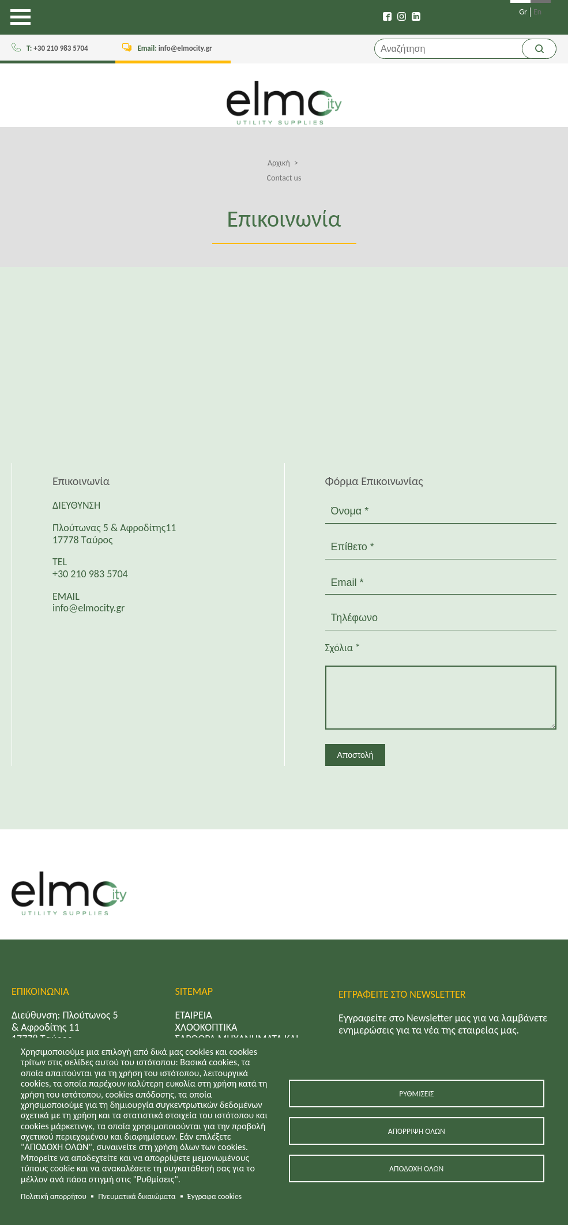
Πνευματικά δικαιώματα (136, 1196)
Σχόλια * (342, 648)
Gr (523, 12)
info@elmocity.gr (174, 48)
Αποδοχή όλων (416, 1169)
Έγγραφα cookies (214, 1196)
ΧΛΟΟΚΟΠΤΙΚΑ (206, 1027)
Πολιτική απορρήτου (53, 1196)
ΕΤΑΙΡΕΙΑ (193, 1015)
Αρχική (279, 163)
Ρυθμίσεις (416, 1094)
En (537, 12)
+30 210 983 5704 (57, 48)
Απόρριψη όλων (416, 1131)
